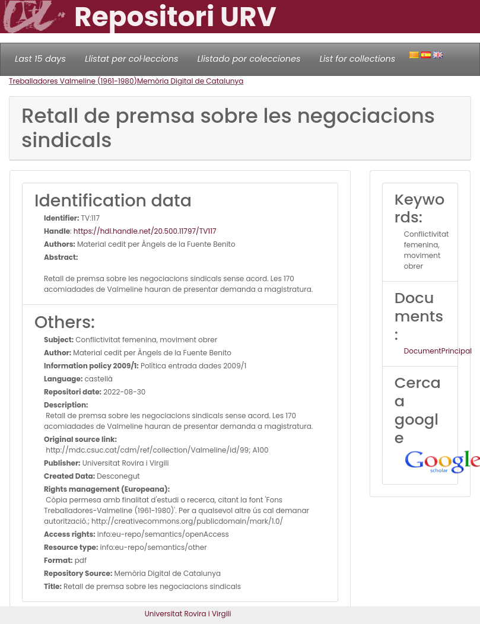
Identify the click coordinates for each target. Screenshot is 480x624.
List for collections (357, 59)
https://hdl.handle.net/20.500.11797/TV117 (145, 231)
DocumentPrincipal (438, 351)
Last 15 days (40, 59)
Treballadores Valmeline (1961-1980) (73, 81)
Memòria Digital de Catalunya (190, 81)
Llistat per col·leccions (132, 59)
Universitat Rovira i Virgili (188, 614)
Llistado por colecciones (249, 59)
